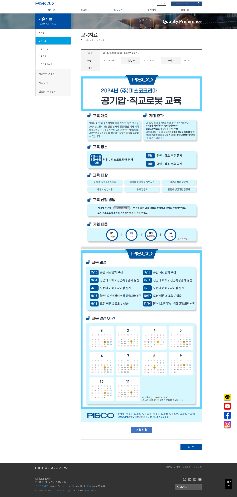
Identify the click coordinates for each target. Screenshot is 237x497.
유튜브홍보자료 (45, 63)
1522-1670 (73, 485)
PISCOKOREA (110, 60)
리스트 (191, 446)
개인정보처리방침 (172, 467)
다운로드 (118, 10)
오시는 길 (198, 467)
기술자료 (85, 10)
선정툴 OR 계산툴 (47, 91)
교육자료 (42, 40)
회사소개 (185, 10)
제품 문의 (43, 82)
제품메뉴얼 (43, 48)
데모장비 (42, 56)
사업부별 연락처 (46, 73)
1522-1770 (47, 485)
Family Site (188, 487)
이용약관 (186, 467)
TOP (229, 484)
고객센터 (152, 10)
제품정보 (52, 10)
